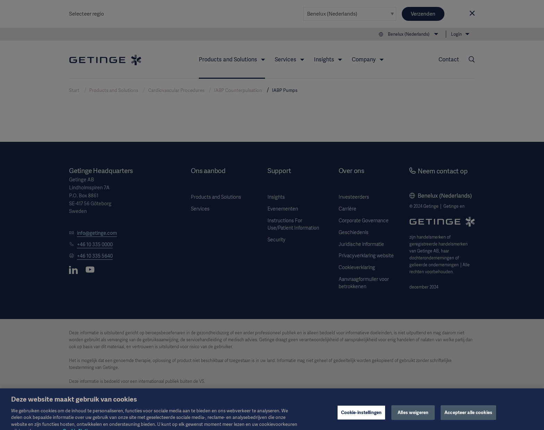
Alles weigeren (413, 417)
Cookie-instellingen (361, 417)
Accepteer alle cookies (468, 417)
